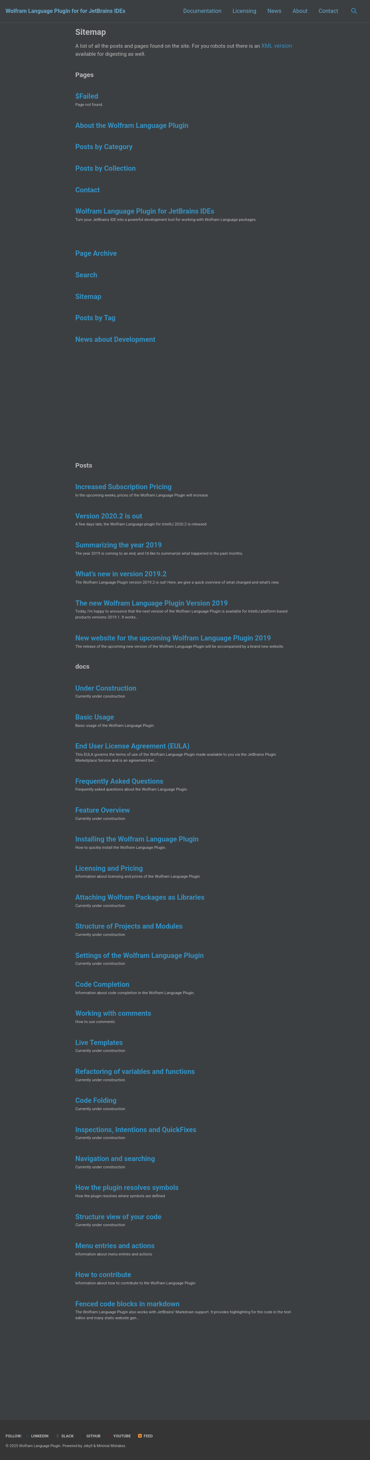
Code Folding (95, 1156)
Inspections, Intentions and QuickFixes (135, 1186)
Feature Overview (102, 853)
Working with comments (113, 1065)
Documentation (201, 11)
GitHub (94, 1436)
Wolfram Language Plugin (41, 1446)
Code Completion (102, 1035)
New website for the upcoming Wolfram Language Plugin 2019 (173, 666)
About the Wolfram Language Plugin (131, 130)
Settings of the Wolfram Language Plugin (139, 1004)
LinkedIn (38, 1436)
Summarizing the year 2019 (118, 569)
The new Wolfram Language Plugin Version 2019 (151, 630)
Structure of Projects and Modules (129, 974)
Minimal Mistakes (115, 1446)
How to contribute (103, 1338)
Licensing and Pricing (109, 913)
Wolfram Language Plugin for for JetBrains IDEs (65, 11)
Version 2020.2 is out (108, 539)
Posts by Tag (95, 330)
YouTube (123, 1436)
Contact (327, 11)
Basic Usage (94, 756)
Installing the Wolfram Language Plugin (137, 883)
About (298, 11)
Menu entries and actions (114, 1308)
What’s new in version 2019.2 (121, 599)
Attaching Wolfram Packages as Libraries (139, 944)
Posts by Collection (105, 174)
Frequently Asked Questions (119, 823)
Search (86, 286)
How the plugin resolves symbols (127, 1247)
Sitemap (88, 308)
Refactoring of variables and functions (135, 1126)
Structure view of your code (118, 1277)
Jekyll (91, 1446)
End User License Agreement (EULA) (132, 786)
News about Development (115, 352)
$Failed (86, 99)
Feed (151, 1436)
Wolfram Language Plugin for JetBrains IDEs (144, 219)
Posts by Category (104, 152)
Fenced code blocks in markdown (127, 1368)
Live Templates (99, 1095)
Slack (66, 1436)
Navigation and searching (115, 1217)
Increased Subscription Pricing (123, 509)
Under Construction (105, 725)
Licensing (243, 11)
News (273, 11)
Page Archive (96, 263)
